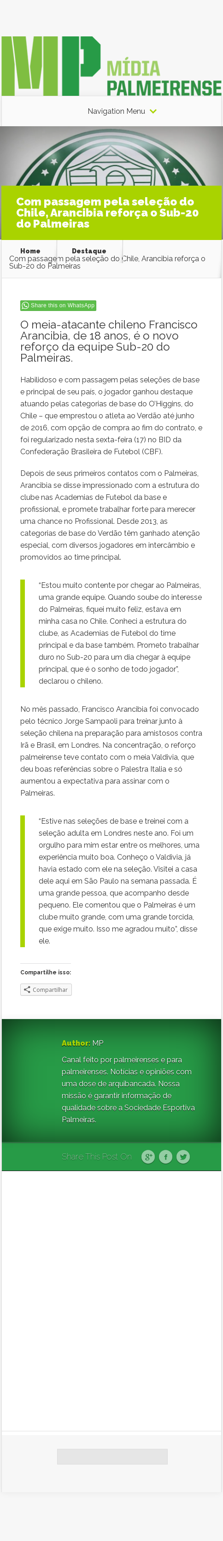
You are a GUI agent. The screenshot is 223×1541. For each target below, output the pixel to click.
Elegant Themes (121, 1516)
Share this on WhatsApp (62, 305)
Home (30, 251)
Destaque (89, 251)
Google (148, 1157)
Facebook (165, 1157)
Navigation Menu (116, 111)
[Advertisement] (111, 1300)
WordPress (204, 1516)
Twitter (183, 1157)
